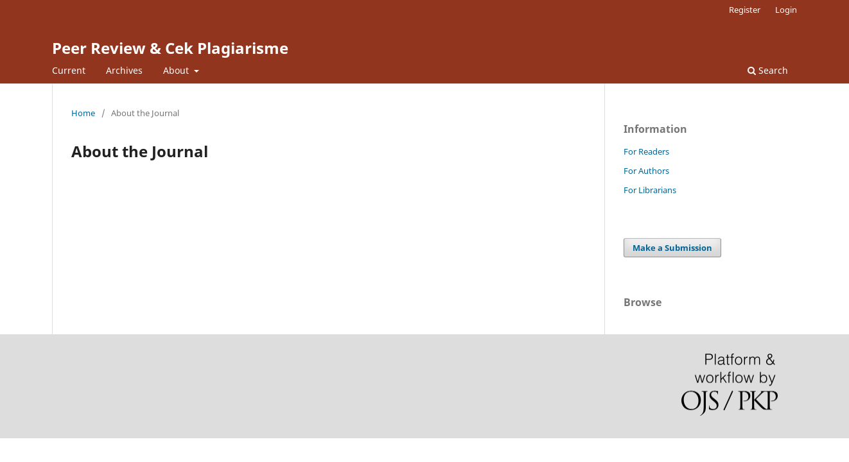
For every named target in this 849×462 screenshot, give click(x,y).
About (177, 70)
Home (83, 113)
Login (786, 9)
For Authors (646, 170)
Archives (124, 70)
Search (768, 70)
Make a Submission (672, 247)
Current (68, 70)
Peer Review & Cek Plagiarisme (170, 47)
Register (744, 9)
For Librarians (650, 190)
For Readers (646, 151)
